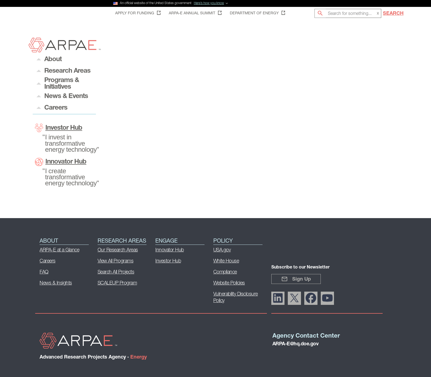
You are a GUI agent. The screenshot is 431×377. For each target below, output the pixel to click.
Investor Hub (58, 128)
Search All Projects (116, 272)
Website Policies (229, 283)
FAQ (44, 272)
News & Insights (56, 283)
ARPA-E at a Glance (59, 250)
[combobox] (353, 13)
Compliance (225, 272)
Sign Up (296, 279)
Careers (48, 261)
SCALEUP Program (117, 283)
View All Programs (116, 261)
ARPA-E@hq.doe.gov (295, 344)
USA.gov (222, 250)
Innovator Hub (60, 162)
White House (226, 261)
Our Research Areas (118, 250)
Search (393, 13)
